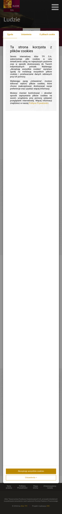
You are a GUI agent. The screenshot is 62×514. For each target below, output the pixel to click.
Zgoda (10, 34)
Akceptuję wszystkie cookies (31, 471)
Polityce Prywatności (38, 103)
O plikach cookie (47, 34)
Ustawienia (26, 34)
